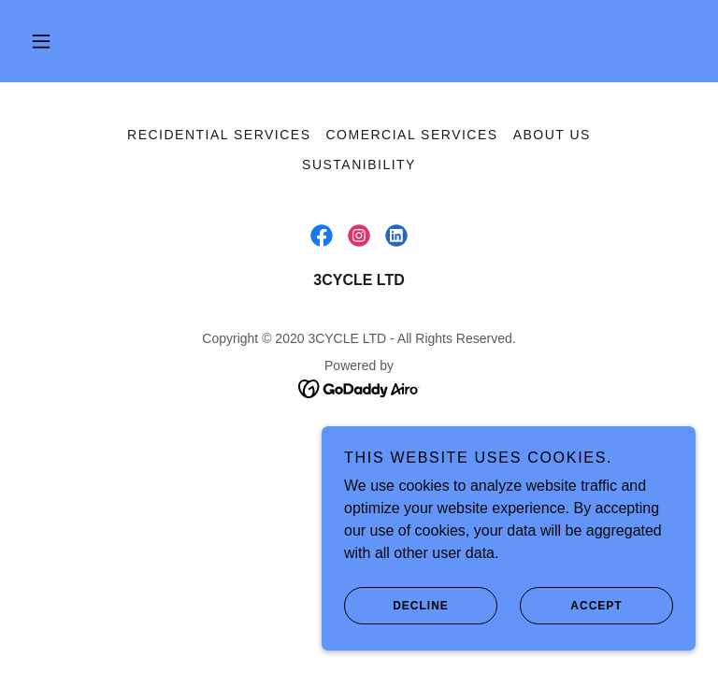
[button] (41, 41)
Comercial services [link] (412, 134)
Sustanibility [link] (359, 164)
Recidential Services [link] (218, 134)
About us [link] (552, 134)
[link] (321, 235)
